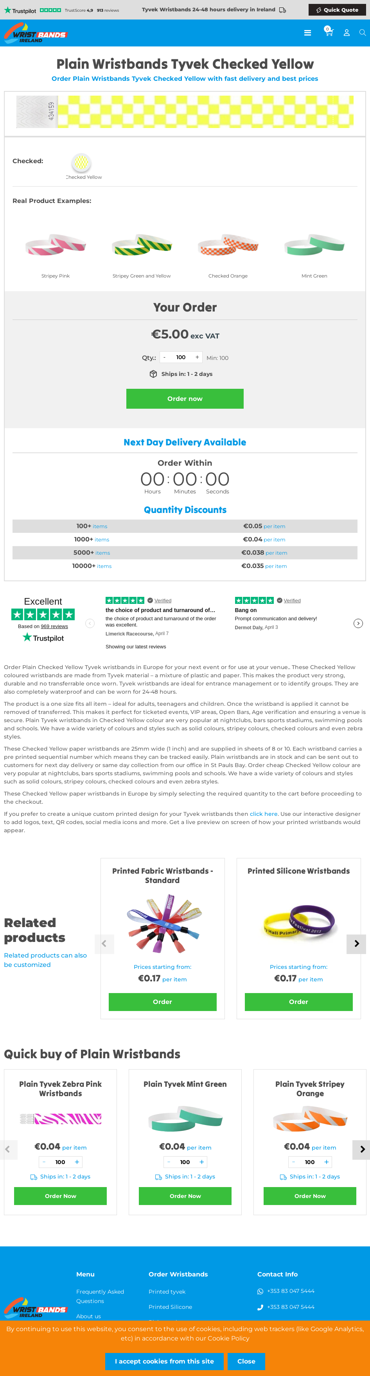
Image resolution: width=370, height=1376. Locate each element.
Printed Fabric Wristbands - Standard (162, 875)
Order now (185, 398)
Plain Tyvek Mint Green (185, 1084)
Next (356, 944)
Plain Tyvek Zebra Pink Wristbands (60, 1088)
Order (162, 1002)
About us (88, 1316)
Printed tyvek (167, 1291)
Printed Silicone (170, 1306)
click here (264, 813)
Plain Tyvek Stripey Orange (310, 1088)
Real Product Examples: (52, 201)
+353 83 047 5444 (290, 1290)
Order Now (60, 1196)
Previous (104, 944)
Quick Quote (341, 10)
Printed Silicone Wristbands (299, 871)
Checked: (28, 161)
